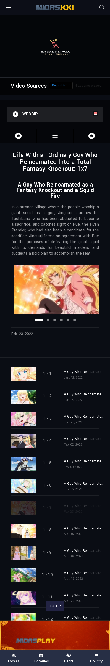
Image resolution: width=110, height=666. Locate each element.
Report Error (61, 85)
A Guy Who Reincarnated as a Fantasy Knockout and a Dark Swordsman (84, 438)
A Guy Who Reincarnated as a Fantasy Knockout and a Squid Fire (84, 506)
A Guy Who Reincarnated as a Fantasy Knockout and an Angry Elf (84, 416)
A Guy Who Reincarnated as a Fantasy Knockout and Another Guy (84, 371)
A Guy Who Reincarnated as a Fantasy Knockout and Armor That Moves (84, 461)
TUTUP (55, 606)
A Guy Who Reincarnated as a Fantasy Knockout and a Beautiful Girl (84, 550)
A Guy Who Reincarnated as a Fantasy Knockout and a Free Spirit (84, 483)
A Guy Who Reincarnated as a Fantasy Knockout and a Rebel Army (84, 573)
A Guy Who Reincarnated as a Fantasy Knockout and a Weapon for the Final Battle (84, 595)
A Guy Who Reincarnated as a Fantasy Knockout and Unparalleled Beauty (84, 394)
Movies (14, 658)
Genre (69, 658)
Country (96, 658)
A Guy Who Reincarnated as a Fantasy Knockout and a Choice (84, 528)
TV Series (41, 658)
